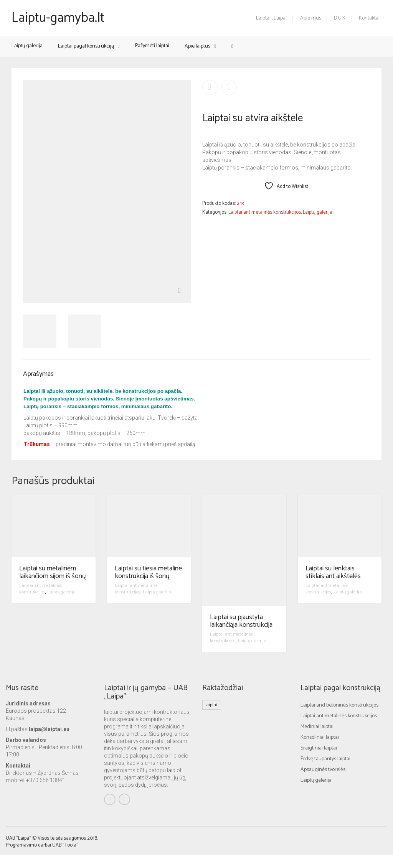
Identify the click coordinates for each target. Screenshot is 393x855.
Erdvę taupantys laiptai (325, 759)
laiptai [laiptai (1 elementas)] (211, 704)
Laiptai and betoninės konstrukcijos (339, 705)
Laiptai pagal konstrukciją (86, 46)
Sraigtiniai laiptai (319, 748)
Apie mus (310, 18)
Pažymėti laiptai (152, 45)
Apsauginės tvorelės (323, 769)
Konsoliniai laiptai (320, 737)
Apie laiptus (197, 46)
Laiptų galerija (27, 45)
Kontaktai (369, 18)
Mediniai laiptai (317, 726)
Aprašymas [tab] (38, 374)
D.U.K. (340, 18)
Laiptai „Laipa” (271, 18)
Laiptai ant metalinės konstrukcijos (264, 212)
